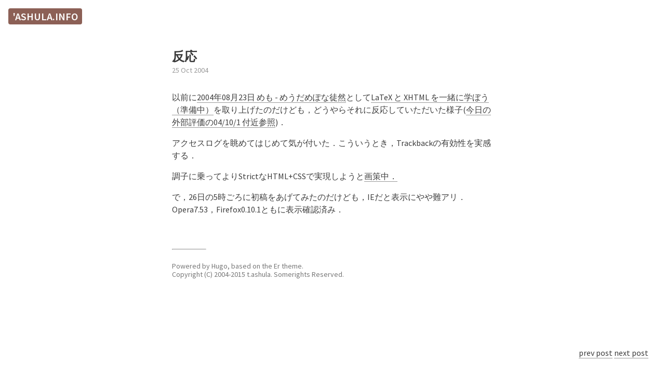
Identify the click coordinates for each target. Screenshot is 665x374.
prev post (596, 353)
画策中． (380, 176)
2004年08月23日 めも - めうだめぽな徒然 (271, 97)
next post (631, 353)
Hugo (219, 266)
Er (277, 266)
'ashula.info (45, 16)
